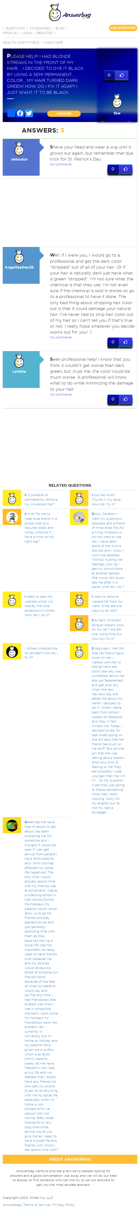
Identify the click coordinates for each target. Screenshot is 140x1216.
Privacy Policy (64, 1204)
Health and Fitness (21, 42)
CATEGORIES (40, 28)
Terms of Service (37, 1204)
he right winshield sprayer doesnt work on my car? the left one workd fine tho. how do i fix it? (108, 629)
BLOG (60, 28)
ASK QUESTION (123, 28)
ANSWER (63, 113)
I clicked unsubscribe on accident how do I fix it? (41, 652)
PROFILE (10, 33)
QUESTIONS (15, 28)
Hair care (54, 42)
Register (45, 33)
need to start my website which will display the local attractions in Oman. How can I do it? (40, 606)
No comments (61, 164)
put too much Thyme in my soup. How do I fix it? (107, 499)
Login (27, 33)
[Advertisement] (69, 212)
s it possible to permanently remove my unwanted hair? (41, 499)
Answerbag (12, 1204)
